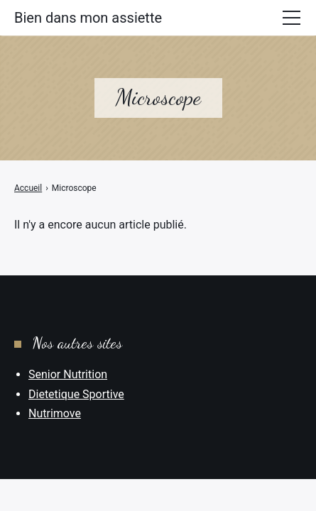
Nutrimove (54, 413)
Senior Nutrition (67, 374)
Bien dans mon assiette (88, 17)
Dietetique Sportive (76, 394)
